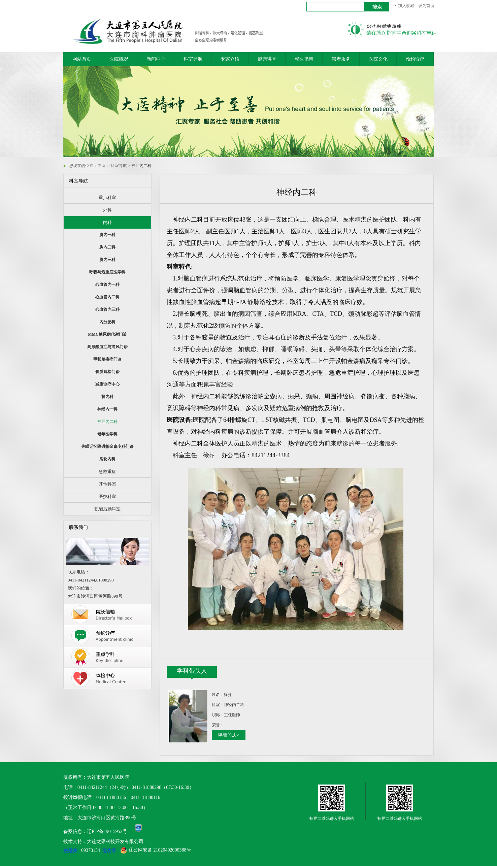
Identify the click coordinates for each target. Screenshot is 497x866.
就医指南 (304, 59)
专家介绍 (230, 59)
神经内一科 (107, 409)
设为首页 (426, 5)
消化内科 (107, 459)
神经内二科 (107, 421)
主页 (101, 165)
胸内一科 (107, 234)
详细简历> (228, 734)
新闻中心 (155, 59)
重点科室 (107, 197)
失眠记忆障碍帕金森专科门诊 (107, 446)
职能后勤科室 (107, 508)
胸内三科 (107, 259)
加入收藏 (406, 5)
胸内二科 (107, 247)
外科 (107, 209)
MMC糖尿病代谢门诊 (107, 334)
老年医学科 (107, 434)
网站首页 (81, 59)
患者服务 (341, 59)
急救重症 (107, 471)
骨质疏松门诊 (107, 371)
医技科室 (107, 496)
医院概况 (118, 59)
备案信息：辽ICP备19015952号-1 (97, 831)
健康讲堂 (267, 59)
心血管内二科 (107, 297)
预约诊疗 (415, 59)
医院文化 (378, 59)
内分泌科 (107, 322)
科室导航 (193, 59)
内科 (107, 222)
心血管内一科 (107, 284)
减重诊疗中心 (107, 384)
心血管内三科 (107, 309)
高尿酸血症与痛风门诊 (107, 346)
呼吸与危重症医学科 (107, 272)
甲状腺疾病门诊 (107, 359)
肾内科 (107, 396)
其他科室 (107, 484)
